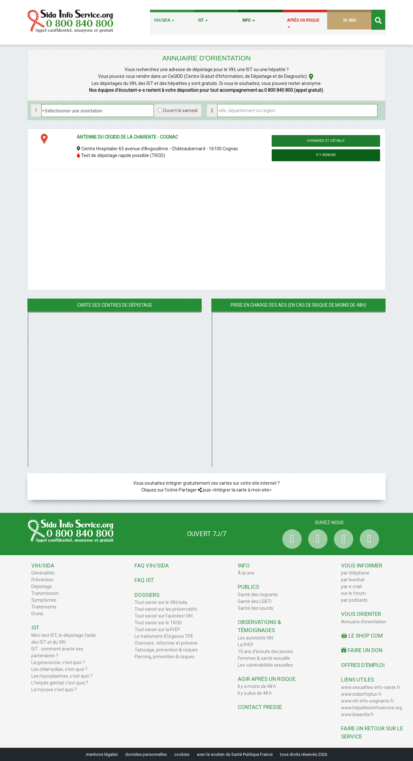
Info (244, 565)
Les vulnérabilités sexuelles (265, 665)
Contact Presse (260, 707)
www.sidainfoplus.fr (361, 694)
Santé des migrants (258, 594)
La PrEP (246, 644)
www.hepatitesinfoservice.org (371, 707)
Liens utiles (357, 679)
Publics (248, 587)
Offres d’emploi (363, 665)
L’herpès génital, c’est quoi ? (59, 682)
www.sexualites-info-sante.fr (370, 687)
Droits (37, 613)
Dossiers (147, 595)
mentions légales (102, 754)
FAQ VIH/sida (152, 565)
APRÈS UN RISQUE (303, 23)
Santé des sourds (255, 608)
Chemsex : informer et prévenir (166, 643)
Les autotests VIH (255, 637)
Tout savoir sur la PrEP (157, 629)
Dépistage (41, 586)
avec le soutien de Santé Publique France (235, 754)
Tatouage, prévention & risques (166, 649)
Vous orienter (361, 614)
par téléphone (355, 573)
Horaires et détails (326, 141)
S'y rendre (326, 155)
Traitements (43, 606)
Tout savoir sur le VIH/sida (161, 602)
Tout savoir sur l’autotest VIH (164, 615)
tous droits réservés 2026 (303, 754)
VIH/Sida (42, 565)
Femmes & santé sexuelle (264, 658)
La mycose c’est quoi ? (54, 689)
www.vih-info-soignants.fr (367, 700)
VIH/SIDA (164, 20)
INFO (248, 20)
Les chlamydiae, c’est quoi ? (59, 669)
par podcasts (354, 600)
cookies (181, 754)
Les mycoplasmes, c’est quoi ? (62, 676)
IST (203, 20)
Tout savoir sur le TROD (158, 622)
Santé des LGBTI (254, 601)
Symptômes (43, 600)
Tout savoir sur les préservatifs (166, 609)
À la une (246, 573)
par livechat (353, 579)
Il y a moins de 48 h (257, 686)
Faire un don (361, 650)
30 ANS (349, 20)
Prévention (42, 579)
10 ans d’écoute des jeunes (265, 651)
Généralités (43, 573)
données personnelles (146, 754)
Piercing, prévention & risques (165, 656)
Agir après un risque (267, 679)
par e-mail (351, 586)
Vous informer (361, 565)
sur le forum (353, 593)
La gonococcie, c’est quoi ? (58, 662)
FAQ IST (144, 580)
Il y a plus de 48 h (255, 693)
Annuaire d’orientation (363, 621)
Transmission (45, 593)
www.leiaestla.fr (357, 714)
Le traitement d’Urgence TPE (164, 636)
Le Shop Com (362, 635)
